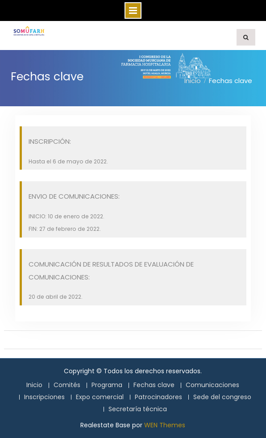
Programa (106, 385)
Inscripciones (44, 397)
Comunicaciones (212, 385)
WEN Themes (164, 425)
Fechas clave (154, 385)
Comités (67, 385)
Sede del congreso (222, 397)
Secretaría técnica (137, 409)
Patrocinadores (158, 397)
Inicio (34, 385)
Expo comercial (100, 397)
